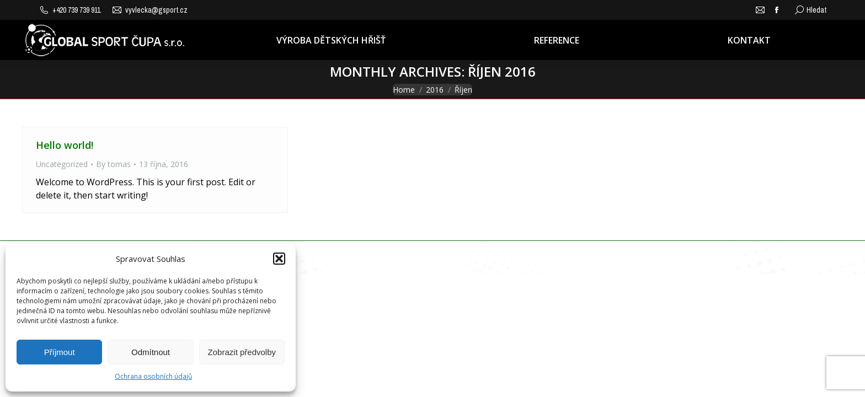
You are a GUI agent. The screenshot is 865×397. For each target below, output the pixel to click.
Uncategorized (62, 164)
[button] (279, 258)
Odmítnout (150, 352)
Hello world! (64, 145)
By (113, 164)
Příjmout (59, 352)
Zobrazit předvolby (242, 352)
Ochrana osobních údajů (153, 376)
